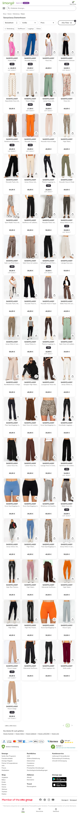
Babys (4, 781)
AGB (28, 757)
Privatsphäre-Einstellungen (35, 769)
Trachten (4, 793)
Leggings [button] (31, 30)
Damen (4, 786)
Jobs (3, 767)
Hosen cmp (55, 735)
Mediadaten (5, 771)
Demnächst (30, 781)
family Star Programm (9, 757)
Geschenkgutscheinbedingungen (37, 771)
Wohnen (4, 790)
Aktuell (29, 779)
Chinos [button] (38, 30)
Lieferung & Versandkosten (61, 757)
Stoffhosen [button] (21, 30)
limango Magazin (7, 762)
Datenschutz (31, 762)
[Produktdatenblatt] (12, 54)
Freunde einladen (7, 760)
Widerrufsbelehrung (33, 760)
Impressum (30, 767)
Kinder (4, 783)
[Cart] (18, 53)
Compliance (30, 764)
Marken (4, 795)
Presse (4, 769)
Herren (4, 788)
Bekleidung (9, 30)
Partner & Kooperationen (10, 764)
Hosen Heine (20, 735)
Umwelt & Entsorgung (59, 762)
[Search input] (41, 9)
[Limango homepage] (9, 3)
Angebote (5, 779)
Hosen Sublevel (31, 735)
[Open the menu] (4, 9)
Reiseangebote (31, 788)
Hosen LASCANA (44, 735)
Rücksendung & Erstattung (60, 760)
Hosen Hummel (8, 735)
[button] (11, 24)
